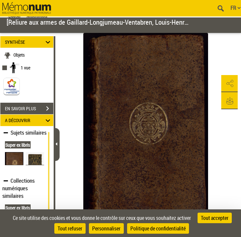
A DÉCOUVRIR (28, 120)
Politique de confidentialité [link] (158, 228)
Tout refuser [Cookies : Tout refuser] (70, 228)
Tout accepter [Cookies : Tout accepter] (214, 218)
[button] (229, 83)
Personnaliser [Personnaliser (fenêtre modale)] (106, 228)
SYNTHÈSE (28, 42)
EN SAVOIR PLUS (29, 108)
